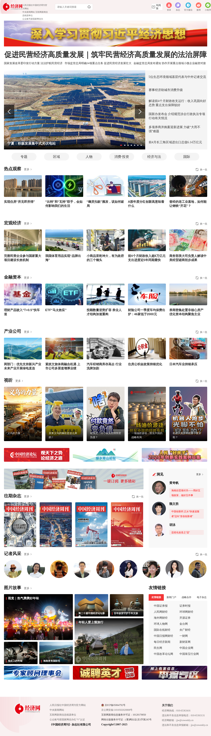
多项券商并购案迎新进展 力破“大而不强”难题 (174, 129)
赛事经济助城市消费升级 (166, 90)
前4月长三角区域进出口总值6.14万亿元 (175, 142)
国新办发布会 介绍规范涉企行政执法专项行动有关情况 (177, 116)
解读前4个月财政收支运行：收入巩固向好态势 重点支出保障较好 (177, 103)
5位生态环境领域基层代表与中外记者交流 (177, 77)
